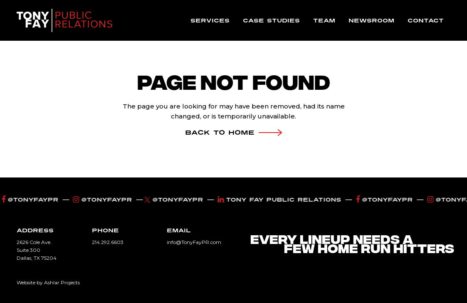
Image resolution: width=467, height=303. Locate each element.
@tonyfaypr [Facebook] (31, 199)
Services (210, 20)
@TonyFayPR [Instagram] (103, 199)
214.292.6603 (108, 242)
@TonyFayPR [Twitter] (176, 199)
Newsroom (371, 20)
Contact (426, 20)
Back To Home (233, 132)
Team (324, 20)
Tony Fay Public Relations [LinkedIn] (280, 199)
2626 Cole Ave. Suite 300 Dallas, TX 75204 (37, 250)
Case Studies (271, 20)
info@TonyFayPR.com (194, 242)
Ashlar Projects (62, 282)
